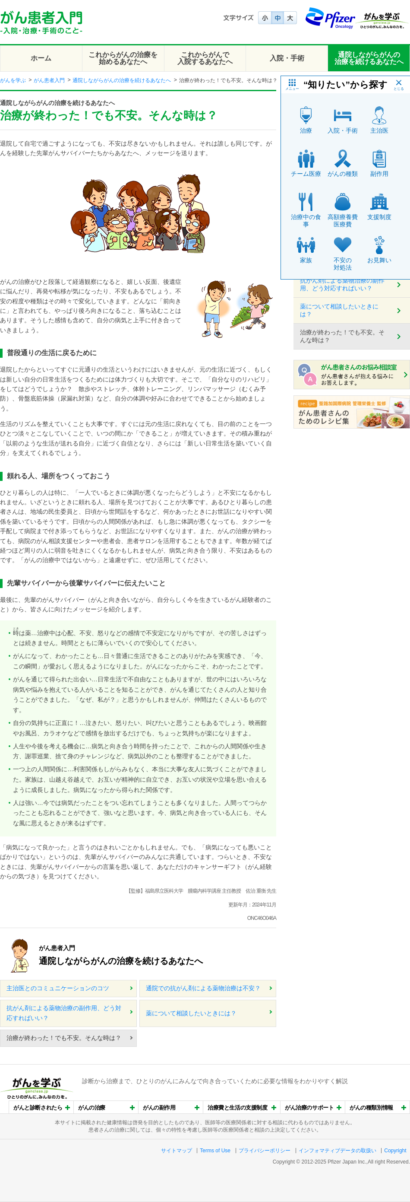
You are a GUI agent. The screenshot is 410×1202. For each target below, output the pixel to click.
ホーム (41, 58)
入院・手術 (287, 58)
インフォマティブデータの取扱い (337, 1151)
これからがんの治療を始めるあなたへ (123, 58)
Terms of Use (215, 1151)
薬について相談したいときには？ (191, 1013)
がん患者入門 (49, 80)
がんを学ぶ (13, 80)
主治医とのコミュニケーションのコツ (57, 988)
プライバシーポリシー (264, 1151)
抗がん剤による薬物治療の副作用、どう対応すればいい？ (63, 1013)
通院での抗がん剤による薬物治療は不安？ (203, 988)
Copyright (395, 1151)
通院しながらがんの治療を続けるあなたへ (369, 58)
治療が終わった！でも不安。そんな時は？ (63, 1037)
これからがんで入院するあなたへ (205, 58)
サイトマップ (176, 1151)
